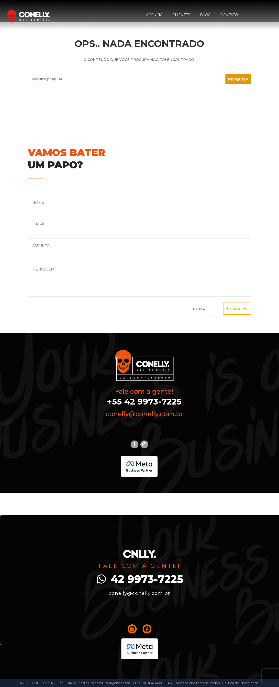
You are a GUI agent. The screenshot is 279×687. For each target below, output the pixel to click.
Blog (205, 15)
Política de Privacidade (240, 683)
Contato (229, 15)
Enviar (234, 308)
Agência (154, 15)
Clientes (181, 15)
